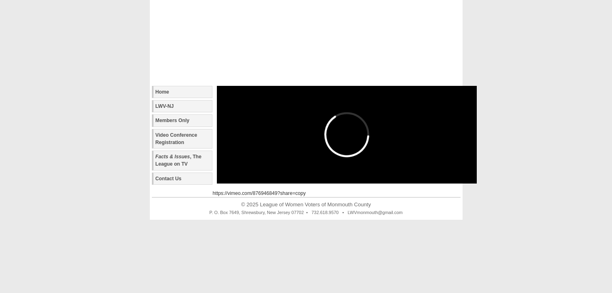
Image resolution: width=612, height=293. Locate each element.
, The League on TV (179, 160)
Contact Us (169, 178)
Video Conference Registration (176, 138)
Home (162, 92)
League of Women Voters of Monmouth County (315, 204)
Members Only (173, 120)
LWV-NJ (165, 106)
